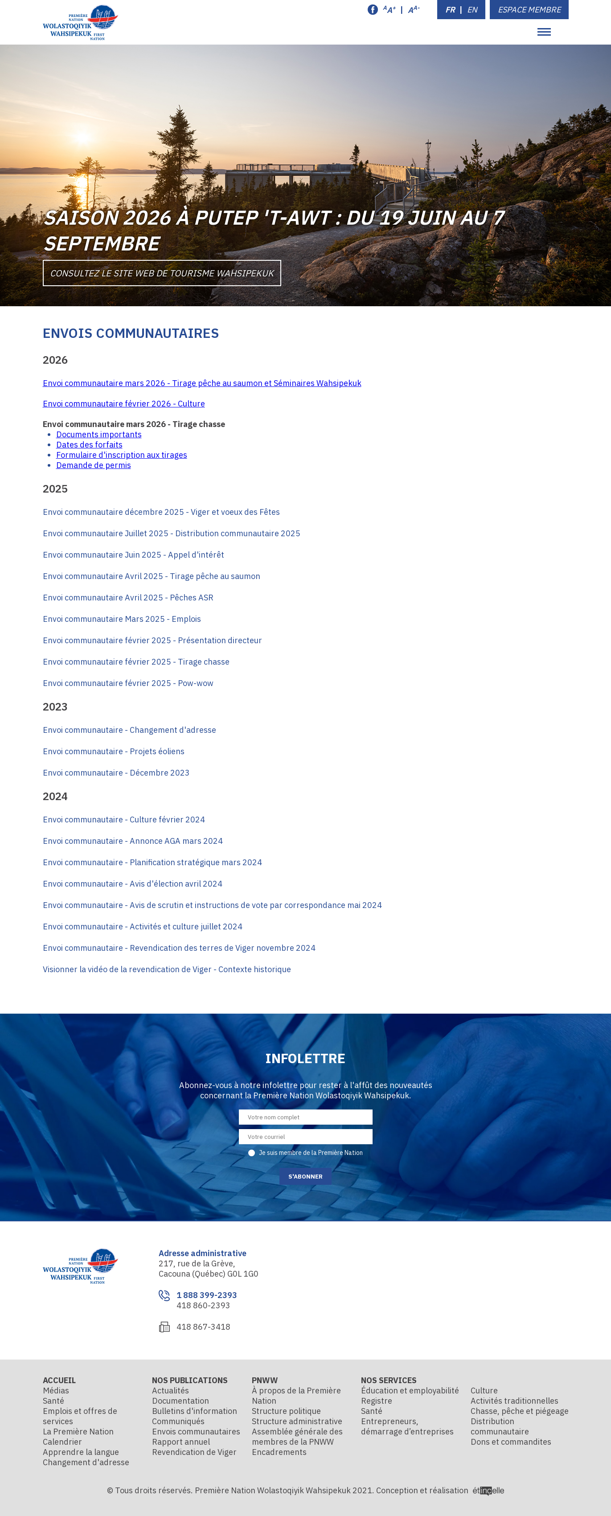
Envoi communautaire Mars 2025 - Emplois (122, 619)
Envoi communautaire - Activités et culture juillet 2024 (142, 926)
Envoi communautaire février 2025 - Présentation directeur (152, 640)
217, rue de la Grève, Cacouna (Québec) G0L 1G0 (208, 1268)
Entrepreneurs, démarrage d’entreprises (407, 1426)
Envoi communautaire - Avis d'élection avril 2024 (132, 884)
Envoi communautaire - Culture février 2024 (124, 819)
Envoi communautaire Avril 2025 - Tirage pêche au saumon (151, 576)
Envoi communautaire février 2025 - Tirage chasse (136, 662)
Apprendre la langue (81, 1452)
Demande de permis (93, 465)
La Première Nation (78, 1431)
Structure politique (286, 1411)
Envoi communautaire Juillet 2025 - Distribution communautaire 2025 (171, 533)
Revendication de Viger (194, 1452)
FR (450, 9)
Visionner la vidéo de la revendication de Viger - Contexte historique (167, 969)
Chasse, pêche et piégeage (520, 1411)
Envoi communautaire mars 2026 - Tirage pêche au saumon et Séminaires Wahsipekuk (202, 383)
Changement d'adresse (86, 1462)
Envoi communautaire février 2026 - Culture (124, 404)
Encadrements (279, 1452)
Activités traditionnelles (514, 1401)
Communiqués (178, 1421)
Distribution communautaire (500, 1426)
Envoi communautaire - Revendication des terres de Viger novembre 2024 (179, 948)
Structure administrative (297, 1421)
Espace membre (529, 9)
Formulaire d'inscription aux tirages (121, 455)
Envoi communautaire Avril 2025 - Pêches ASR (128, 597)
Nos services (389, 1380)
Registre (376, 1401)
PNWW (265, 1380)
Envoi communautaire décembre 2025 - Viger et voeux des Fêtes (161, 512)
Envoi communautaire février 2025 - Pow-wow (128, 683)
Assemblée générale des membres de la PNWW (297, 1436)
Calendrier (62, 1442)
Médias (56, 1390)
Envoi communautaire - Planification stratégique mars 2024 (152, 862)
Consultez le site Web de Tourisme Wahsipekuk (162, 273)
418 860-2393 (203, 1305)
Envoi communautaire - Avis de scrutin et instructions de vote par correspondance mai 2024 (212, 905)
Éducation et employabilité (410, 1390)
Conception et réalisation (440, 1490)
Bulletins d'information (194, 1411)
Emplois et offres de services (80, 1416)
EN (472, 9)
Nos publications (190, 1380)
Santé (53, 1401)
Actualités (170, 1390)
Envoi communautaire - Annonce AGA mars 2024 (133, 841)
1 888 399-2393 (206, 1295)
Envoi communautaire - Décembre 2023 (116, 773)
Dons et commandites (511, 1442)
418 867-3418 (203, 1327)
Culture (484, 1390)
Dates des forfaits (89, 445)
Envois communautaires (196, 1431)
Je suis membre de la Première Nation (311, 1153)
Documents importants (99, 434)
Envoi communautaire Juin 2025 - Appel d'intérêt (133, 555)
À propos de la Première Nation (296, 1395)
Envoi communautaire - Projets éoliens (114, 751)
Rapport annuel (181, 1442)
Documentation (180, 1401)
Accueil (59, 1380)
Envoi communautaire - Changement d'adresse (129, 730)
